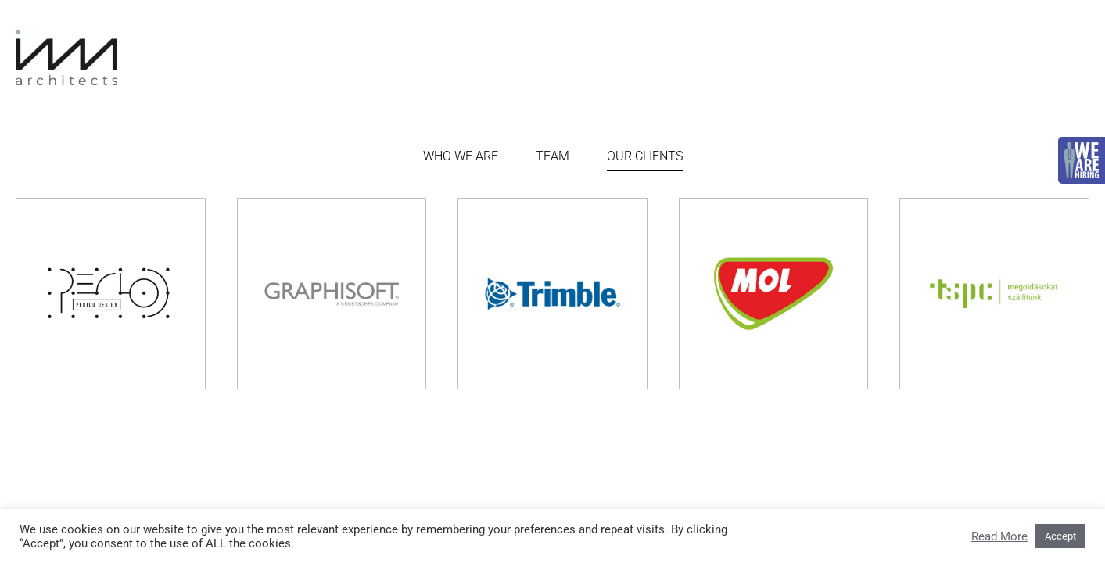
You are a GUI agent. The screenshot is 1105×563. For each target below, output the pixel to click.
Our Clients (645, 156)
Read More (999, 536)
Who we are (460, 156)
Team (552, 156)
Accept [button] (1060, 536)
